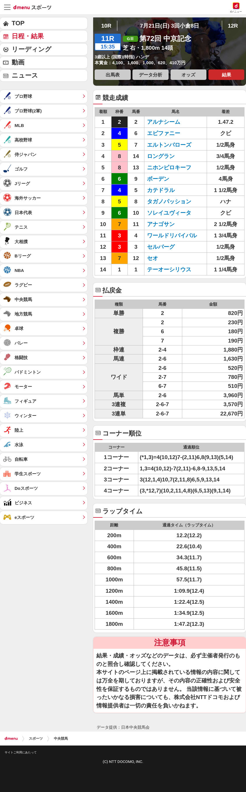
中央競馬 (61, 739)
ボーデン (172, 179)
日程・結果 (28, 36)
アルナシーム (172, 122)
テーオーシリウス (172, 269)
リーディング (32, 49)
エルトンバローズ (172, 145)
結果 (226, 74)
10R (106, 26)
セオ (172, 258)
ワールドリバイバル (172, 235)
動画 (18, 62)
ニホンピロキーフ (172, 167)
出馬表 (113, 74)
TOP (18, 23)
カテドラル (172, 190)
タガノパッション (172, 201)
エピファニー (172, 133)
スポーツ (36, 739)
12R (233, 26)
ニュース (25, 75)
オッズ (188, 74)
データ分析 (150, 74)
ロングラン (172, 156)
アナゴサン (172, 224)
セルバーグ (172, 247)
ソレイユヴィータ (172, 213)
